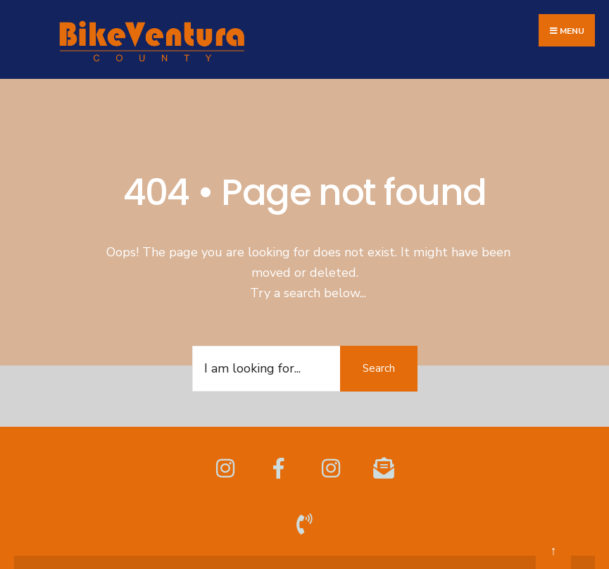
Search (379, 368)
